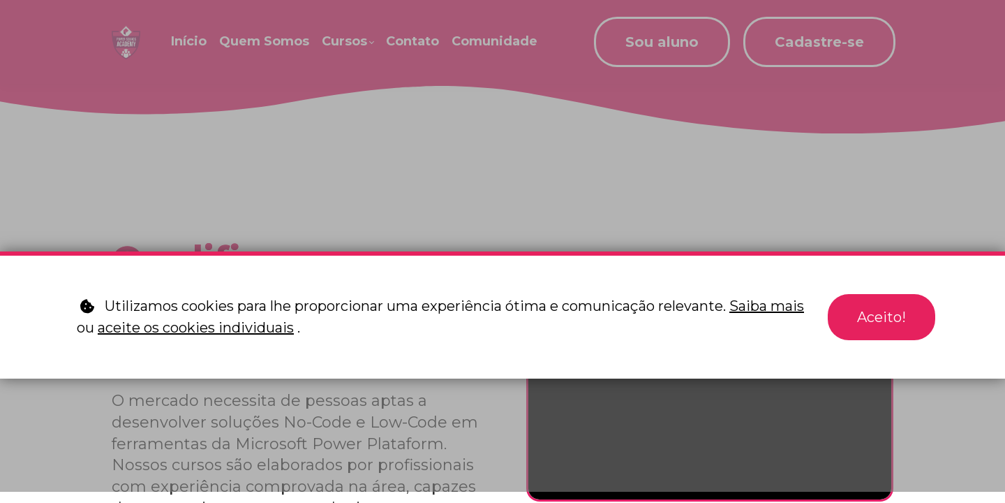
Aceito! (881, 317)
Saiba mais (766, 306)
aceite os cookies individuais (196, 327)
